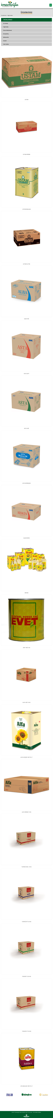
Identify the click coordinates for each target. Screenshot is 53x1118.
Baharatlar (6, 37)
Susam (5, 40)
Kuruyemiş (6, 33)
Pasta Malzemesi (7, 30)
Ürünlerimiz (3, 15)
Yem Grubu (6, 44)
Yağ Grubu (5, 27)
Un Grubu (5, 23)
